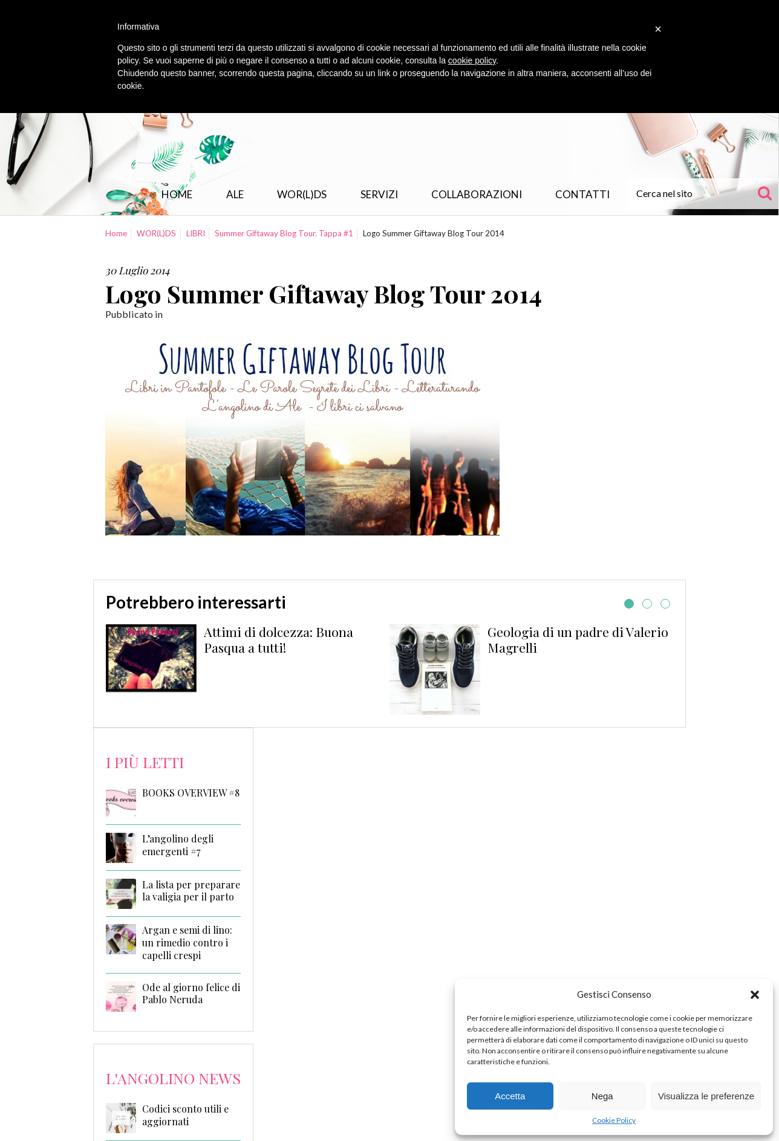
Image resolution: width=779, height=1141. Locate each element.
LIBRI (195, 233)
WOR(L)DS (302, 194)
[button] (755, 995)
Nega (602, 1096)
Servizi (379, 194)
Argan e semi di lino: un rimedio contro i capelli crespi (187, 943)
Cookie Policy (614, 1120)
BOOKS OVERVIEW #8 (191, 793)
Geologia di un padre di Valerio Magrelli (577, 639)
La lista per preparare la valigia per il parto (191, 891)
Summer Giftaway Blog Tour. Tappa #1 (284, 233)
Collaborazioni (476, 194)
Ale (235, 194)
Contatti (582, 194)
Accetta (510, 1096)
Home (176, 194)
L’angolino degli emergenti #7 (177, 845)
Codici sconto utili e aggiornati (185, 1115)
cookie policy (472, 60)
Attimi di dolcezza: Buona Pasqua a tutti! (278, 639)
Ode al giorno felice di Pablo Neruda (191, 993)
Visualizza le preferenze (706, 1096)
